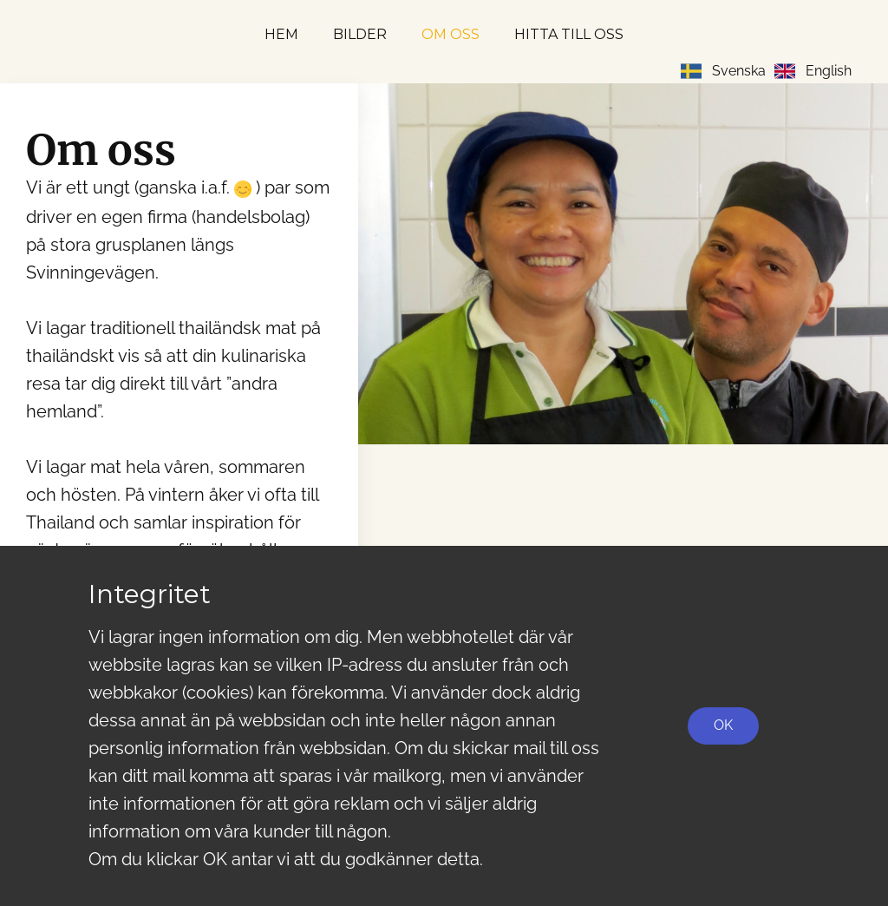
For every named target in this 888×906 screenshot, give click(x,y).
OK (723, 725)
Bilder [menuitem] (360, 34)
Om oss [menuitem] (450, 34)
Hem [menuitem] (281, 34)
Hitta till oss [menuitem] (569, 34)
